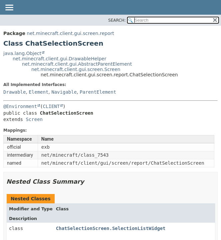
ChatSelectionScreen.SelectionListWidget (111, 228)
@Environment (20, 106)
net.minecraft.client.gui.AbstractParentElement (77, 64)
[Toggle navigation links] (9, 8)
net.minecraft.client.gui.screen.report (70, 33)
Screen (34, 119)
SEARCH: (117, 20)
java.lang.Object (22, 53)
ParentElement (98, 92)
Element (38, 92)
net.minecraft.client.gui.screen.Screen (75, 69)
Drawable (14, 92)
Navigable (64, 92)
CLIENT (51, 106)
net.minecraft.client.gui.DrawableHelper (59, 58)
